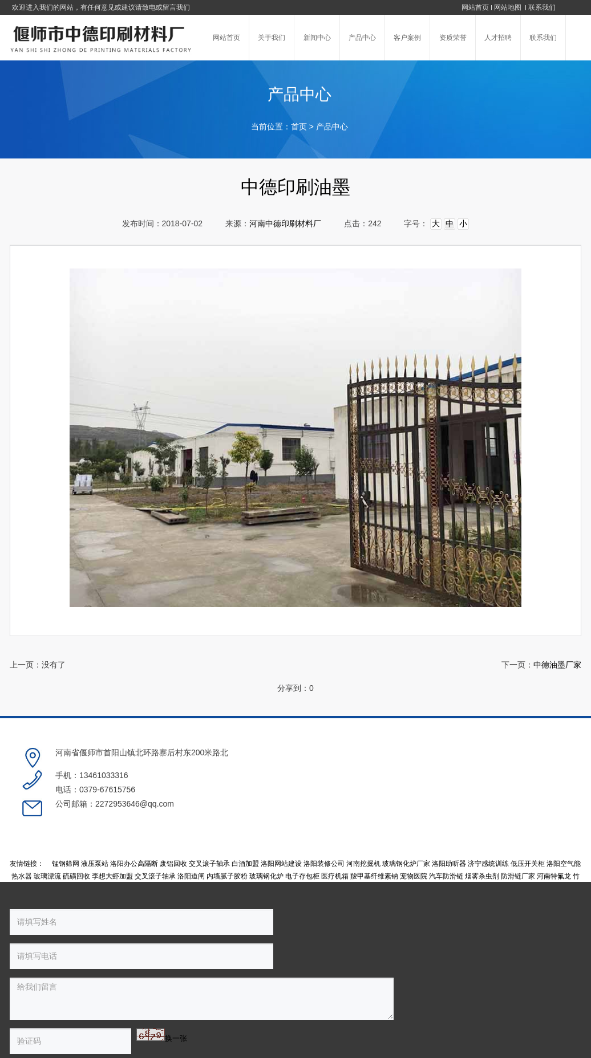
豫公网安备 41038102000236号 (457, 999)
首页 (299, 127)
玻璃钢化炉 (266, 831)
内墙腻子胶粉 (227, 831)
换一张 (108, 960)
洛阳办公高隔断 (134, 819)
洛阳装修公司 (324, 819)
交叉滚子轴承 (209, 819)
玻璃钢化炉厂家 (406, 819)
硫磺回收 (76, 831)
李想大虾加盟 (112, 831)
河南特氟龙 (554, 831)
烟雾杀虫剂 (482, 831)
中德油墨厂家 (557, 665)
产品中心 (332, 127)
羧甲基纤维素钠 (374, 831)
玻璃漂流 (47, 831)
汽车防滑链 (446, 831)
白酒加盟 (245, 819)
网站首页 (475, 7)
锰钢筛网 (65, 819)
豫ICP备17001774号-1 (359, 999)
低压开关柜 (528, 819)
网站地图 (508, 7)
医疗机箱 (335, 831)
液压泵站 (94, 819)
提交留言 (200, 962)
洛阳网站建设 (281, 819)
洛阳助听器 (449, 819)
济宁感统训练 (488, 819)
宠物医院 (413, 831)
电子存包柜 (302, 831)
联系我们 (542, 7)
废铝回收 (173, 819)
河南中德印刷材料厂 (285, 223)
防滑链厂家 (518, 831)
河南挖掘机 (363, 819)
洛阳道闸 (191, 831)
